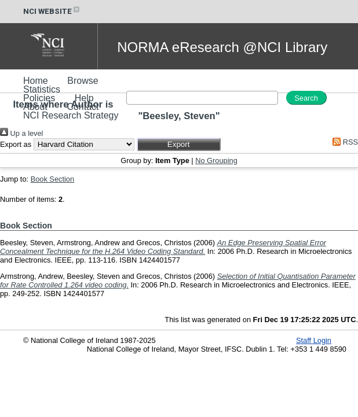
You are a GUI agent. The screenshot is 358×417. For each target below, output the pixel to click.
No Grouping (216, 160)
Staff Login (313, 340)
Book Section (52, 179)
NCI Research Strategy (71, 115)
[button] (179, 144)
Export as (15, 144)
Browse (82, 81)
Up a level (21, 133)
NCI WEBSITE (52, 11)
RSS (343, 142)
